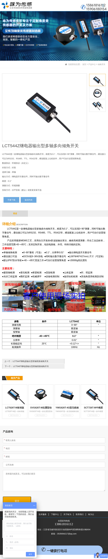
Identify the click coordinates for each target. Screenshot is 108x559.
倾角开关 (101, 64)
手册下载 (11, 200)
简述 (15, 213)
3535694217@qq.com (66, 528)
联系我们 (80, 509)
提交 (17, 495)
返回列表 (28, 200)
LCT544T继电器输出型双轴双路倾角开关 (30, 361)
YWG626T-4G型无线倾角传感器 (67, 403)
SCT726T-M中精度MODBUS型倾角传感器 (93, 403)
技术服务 (43, 509)
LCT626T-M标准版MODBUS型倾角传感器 (14, 403)
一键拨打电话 (54, 551)
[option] (44, 107)
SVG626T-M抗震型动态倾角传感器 (41, 403)
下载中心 (55, 509)
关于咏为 (67, 509)
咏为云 (91, 509)
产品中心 (91, 64)
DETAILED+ (14, 410)
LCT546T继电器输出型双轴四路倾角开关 (83, 361)
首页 (83, 64)
